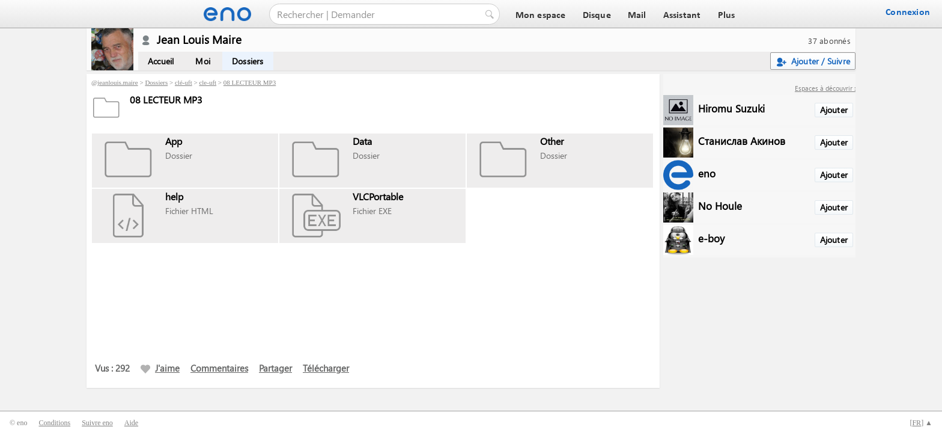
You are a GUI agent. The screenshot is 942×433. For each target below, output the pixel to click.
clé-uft (183, 82)
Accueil (161, 61)
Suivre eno (97, 423)
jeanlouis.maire (117, 82)
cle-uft (207, 82)
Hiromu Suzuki (731, 108)
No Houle (720, 205)
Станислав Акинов (741, 140)
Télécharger (326, 368)
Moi (202, 61)
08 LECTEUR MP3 (249, 82)
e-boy (711, 238)
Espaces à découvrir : (825, 88)
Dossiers (248, 61)
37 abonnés (829, 40)
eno (707, 173)
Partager (275, 368)
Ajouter (834, 109)
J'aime (160, 368)
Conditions (54, 423)
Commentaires (219, 368)
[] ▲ (921, 423)
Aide (131, 423)
